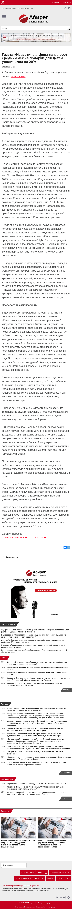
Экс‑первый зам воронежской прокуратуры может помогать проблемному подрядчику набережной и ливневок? (37, 663)
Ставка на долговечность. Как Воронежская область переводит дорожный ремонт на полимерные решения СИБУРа (37, 763)
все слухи (67, 690)
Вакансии (39, 907)
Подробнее (66, 799)
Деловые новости (60, 873)
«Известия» (18, 76)
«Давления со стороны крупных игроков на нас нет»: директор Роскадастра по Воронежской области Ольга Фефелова (39, 758)
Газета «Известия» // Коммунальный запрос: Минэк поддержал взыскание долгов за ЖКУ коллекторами (18, 844)
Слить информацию (50, 907)
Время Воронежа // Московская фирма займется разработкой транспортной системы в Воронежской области (52, 844)
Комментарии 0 (12, 557)
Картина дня (28, 873)
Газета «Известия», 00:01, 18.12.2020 (24, 537)
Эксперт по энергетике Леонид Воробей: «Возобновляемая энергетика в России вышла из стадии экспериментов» (36, 709)
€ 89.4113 (67, 3)
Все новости (8, 865)
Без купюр (5, 811)
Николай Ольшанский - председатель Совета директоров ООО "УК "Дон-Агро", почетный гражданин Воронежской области (37, 793)
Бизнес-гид (63, 878)
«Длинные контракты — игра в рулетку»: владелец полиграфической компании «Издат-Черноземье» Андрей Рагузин (35, 729)
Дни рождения (7, 779)
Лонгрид (4, 704)
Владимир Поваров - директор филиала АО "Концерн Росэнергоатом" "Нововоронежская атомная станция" (35, 788)
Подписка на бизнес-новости (25, 907)
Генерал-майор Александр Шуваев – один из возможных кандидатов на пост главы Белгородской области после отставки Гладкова (38, 679)
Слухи (3, 658)
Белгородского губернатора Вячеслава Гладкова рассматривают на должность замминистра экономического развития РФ (33, 636)
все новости (66, 773)
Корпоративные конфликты (29, 878)
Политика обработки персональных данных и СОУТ (23, 886)
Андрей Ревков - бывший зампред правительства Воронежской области (36, 784)
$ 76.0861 (56, 3)
